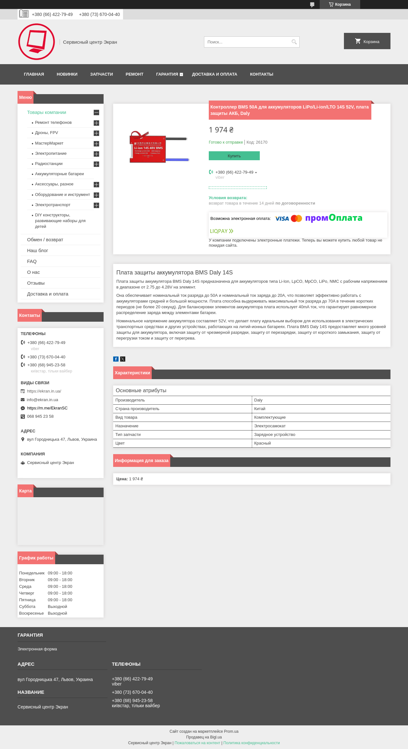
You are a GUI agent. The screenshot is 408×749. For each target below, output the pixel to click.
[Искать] (294, 42)
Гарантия (167, 74)
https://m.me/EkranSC (47, 408)
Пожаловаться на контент (197, 743)
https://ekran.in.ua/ (44, 391)
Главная (34, 74)
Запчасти (101, 74)
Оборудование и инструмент (62, 194)
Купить (234, 156)
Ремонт (134, 74)
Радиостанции (48, 163)
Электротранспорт (52, 204)
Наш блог (37, 250)
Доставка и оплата (214, 74)
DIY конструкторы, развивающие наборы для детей (60, 221)
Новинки (67, 74)
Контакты (261, 74)
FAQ (32, 261)
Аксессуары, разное (54, 184)
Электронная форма (37, 649)
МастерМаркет (49, 143)
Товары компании (46, 112)
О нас (33, 272)
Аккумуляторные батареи (59, 173)
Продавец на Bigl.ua (204, 737)
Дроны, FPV (46, 132)
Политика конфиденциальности (251, 743)
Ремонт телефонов (53, 122)
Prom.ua (231, 731)
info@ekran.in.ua (42, 399)
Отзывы (36, 283)
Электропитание (51, 153)
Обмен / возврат (45, 239)
